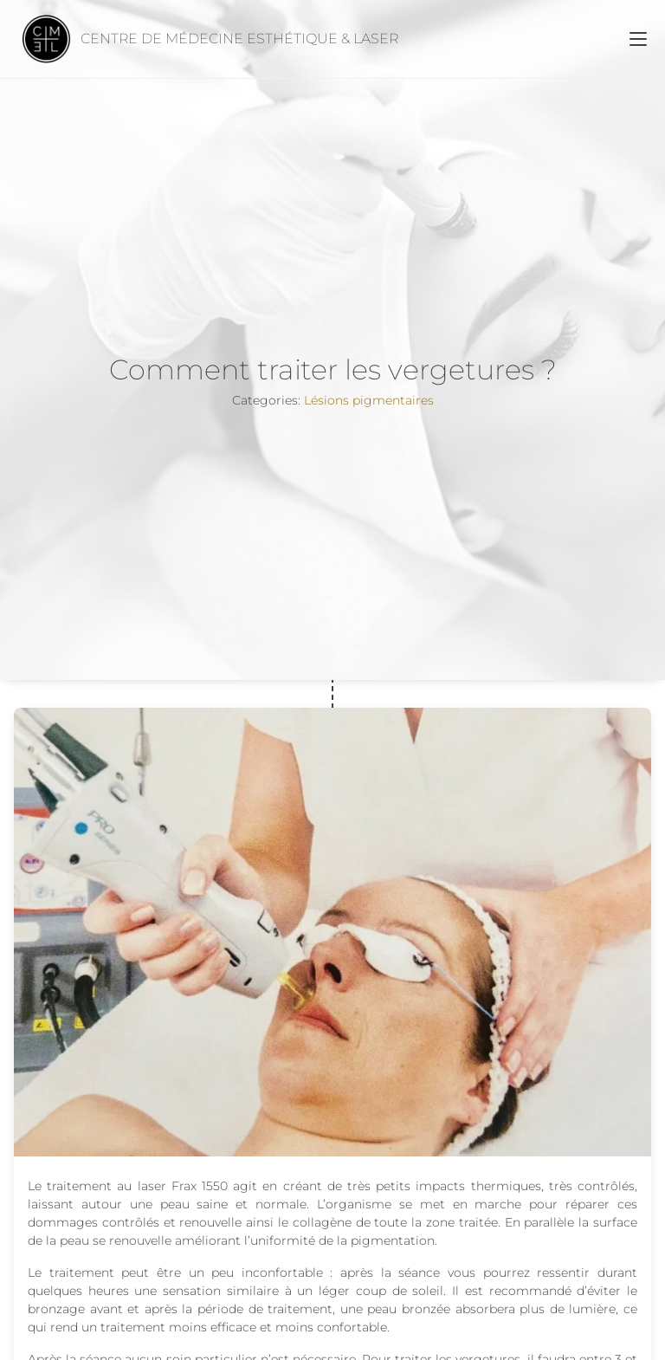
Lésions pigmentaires (369, 400)
